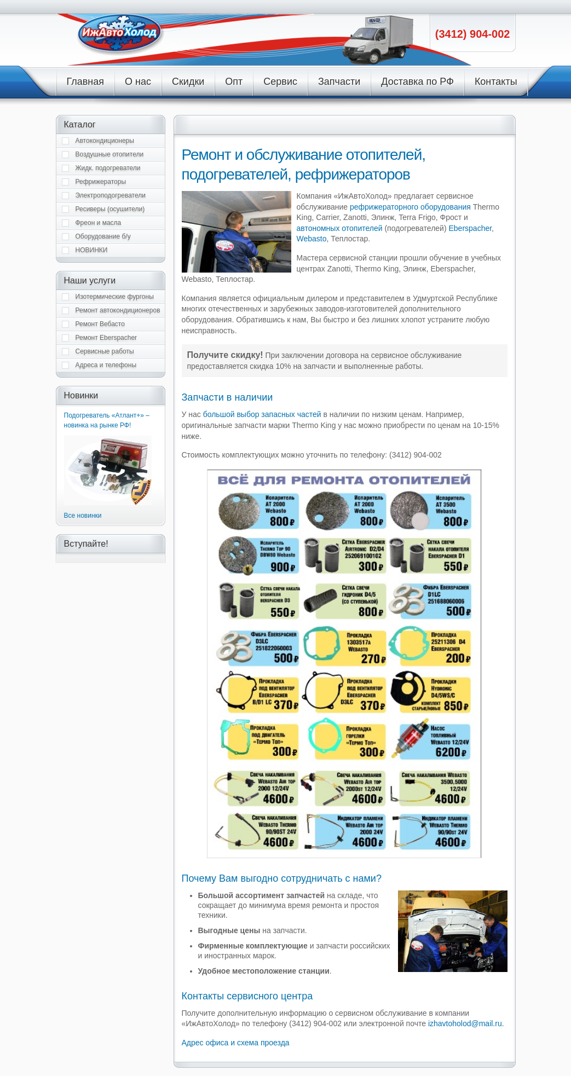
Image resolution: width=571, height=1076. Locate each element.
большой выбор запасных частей (262, 414)
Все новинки (83, 515)
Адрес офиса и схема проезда (236, 1042)
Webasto (312, 238)
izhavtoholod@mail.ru (465, 1023)
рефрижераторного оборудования (410, 207)
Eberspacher (470, 228)
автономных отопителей (340, 228)
